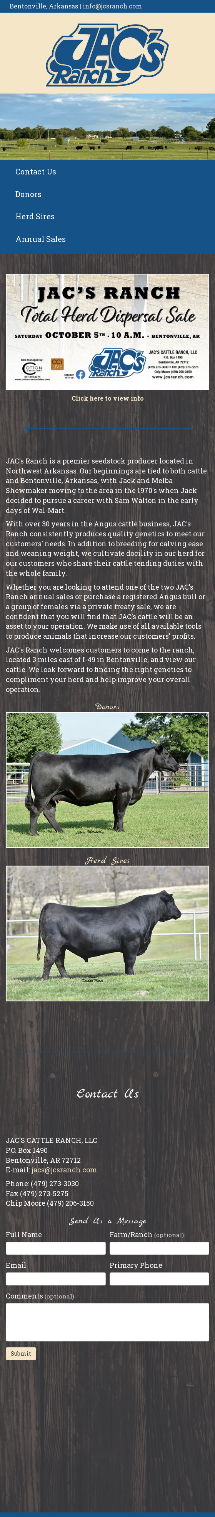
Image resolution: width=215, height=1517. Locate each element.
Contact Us (35, 171)
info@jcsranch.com (112, 6)
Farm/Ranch (147, 1234)
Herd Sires (35, 216)
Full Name (24, 1234)
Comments (40, 1295)
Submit (21, 1353)
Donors (28, 194)
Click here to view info (108, 398)
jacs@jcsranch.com (64, 1169)
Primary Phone (136, 1265)
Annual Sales (40, 239)
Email (16, 1265)
